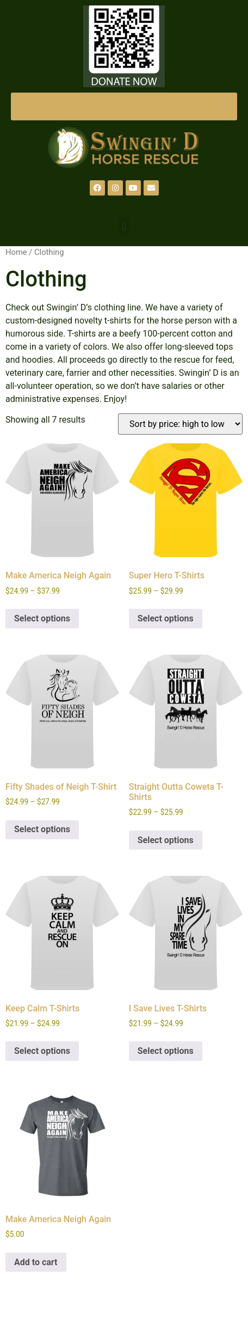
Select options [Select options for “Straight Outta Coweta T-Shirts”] (166, 840)
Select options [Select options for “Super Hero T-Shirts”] (166, 618)
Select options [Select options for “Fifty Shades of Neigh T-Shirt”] (42, 829)
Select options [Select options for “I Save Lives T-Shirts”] (166, 1051)
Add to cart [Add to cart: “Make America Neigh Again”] (36, 1262)
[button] (124, 226)
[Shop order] (180, 424)
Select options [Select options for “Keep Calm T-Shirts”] (42, 1051)
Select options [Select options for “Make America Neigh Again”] (42, 618)
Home (16, 252)
